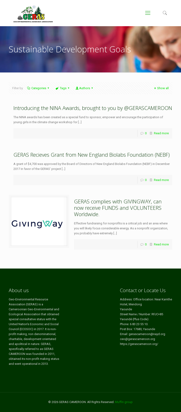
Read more (161, 133)
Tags (62, 88)
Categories (38, 88)
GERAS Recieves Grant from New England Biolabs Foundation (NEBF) (91, 154)
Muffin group (124, 402)
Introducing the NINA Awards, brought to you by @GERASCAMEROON (92, 107)
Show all (161, 88)
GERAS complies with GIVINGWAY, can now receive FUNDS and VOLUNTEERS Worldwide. (118, 208)
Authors (84, 88)
